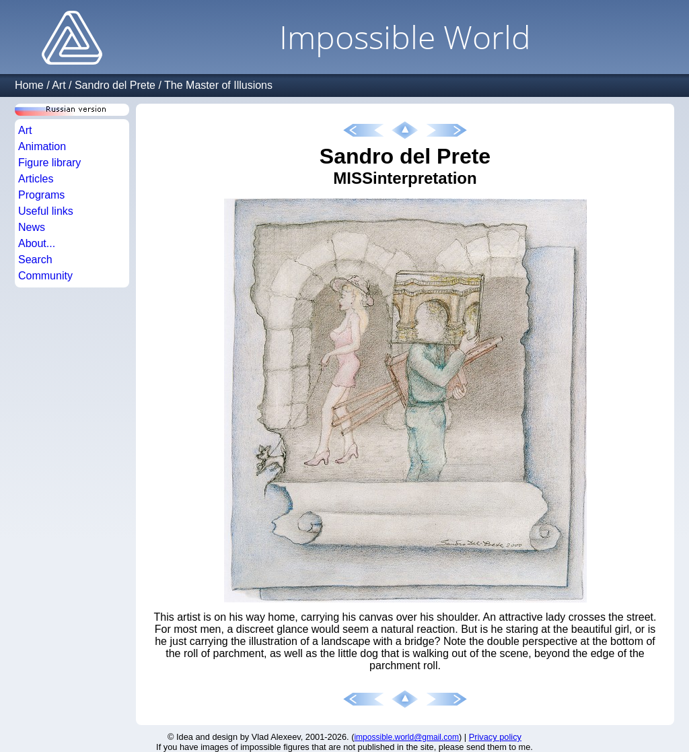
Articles (35, 178)
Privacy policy (495, 737)
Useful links (45, 211)
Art (58, 85)
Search (35, 259)
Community (45, 275)
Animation (42, 146)
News (31, 227)
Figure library (49, 162)
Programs (41, 195)
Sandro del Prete (115, 85)
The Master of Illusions (218, 85)
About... (36, 243)
